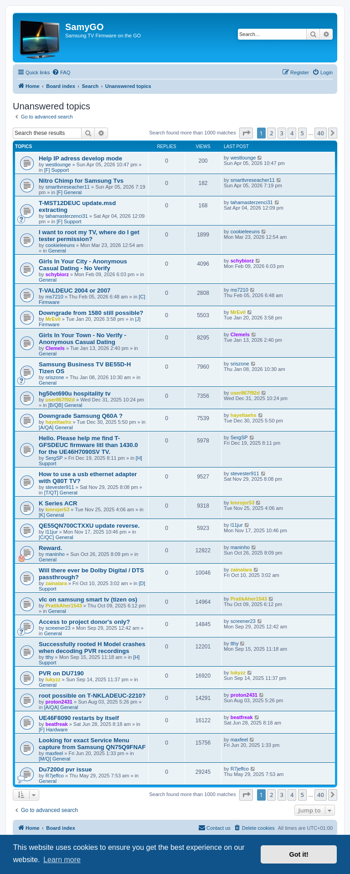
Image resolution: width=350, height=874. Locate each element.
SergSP (54, 458)
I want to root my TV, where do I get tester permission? (89, 235)
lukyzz (53, 679)
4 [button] (291, 133)
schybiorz (57, 274)
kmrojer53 (58, 509)
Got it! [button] (299, 854)
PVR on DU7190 (61, 673)
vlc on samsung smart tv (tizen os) (88, 599)
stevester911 (60, 487)
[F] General (69, 192)
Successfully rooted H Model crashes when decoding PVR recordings (92, 647)
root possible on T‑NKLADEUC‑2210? (92, 695)
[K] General (51, 515)
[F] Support (56, 170)
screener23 (58, 628)
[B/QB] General (65, 405)
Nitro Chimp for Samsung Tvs (81, 180)
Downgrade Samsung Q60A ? (81, 415)
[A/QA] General (56, 427)
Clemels (55, 348)
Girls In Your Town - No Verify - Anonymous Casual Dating (82, 338)
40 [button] (320, 133)
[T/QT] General (60, 492)
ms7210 (54, 296)
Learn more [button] (62, 860)
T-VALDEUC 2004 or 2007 (74, 290)
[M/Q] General (54, 758)
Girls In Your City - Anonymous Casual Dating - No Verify (83, 265)
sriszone (55, 377)
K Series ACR (58, 503)
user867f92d (60, 399)
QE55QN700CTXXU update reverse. (89, 525)
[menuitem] (61, 72)
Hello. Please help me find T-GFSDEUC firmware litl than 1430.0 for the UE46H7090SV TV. (88, 445)
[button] (246, 133)
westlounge (58, 164)
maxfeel (54, 753)
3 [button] (281, 133)
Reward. (50, 548)
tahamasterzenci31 (67, 216)
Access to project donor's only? (84, 621)
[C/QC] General (56, 537)
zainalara (56, 583)
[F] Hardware (53, 729)
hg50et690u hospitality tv (75, 393)
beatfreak (57, 724)
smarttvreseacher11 (68, 187)
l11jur (52, 532)
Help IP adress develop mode (80, 158)
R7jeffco (55, 775)
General (57, 250)
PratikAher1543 (64, 605)
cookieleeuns (60, 245)
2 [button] (271, 133)
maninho (55, 554)
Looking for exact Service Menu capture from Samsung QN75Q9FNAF (92, 744)
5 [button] (302, 133)
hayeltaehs (59, 422)
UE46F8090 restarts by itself (79, 718)
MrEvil (53, 319)
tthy (50, 657)
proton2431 (59, 701)
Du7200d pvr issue (65, 769)
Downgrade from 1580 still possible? (91, 312)
